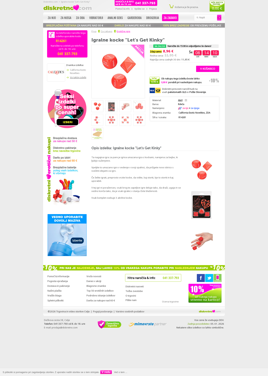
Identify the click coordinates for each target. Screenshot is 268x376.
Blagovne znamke (96, 286)
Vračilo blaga (54, 295)
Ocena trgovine (170, 301)
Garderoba (134, 17)
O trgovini (130, 295)
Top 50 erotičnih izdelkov (100, 290)
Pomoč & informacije (58, 276)
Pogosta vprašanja (57, 281)
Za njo (52, 17)
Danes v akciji (93, 281)
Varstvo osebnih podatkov (130, 311)
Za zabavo (170, 17)
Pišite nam (130, 300)
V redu (106, 372)
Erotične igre (123, 31)
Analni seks (115, 17)
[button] (207, 68)
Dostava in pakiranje (58, 286)
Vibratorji (96, 17)
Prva (93, 31)
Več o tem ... (120, 372)
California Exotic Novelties (78, 71)
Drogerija (152, 17)
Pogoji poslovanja (102, 311)
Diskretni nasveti (134, 286)
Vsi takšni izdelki (78, 77)
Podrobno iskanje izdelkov (100, 295)
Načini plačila (54, 290)
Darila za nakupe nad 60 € (100, 300)
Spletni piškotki (55, 300)
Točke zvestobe (134, 291)
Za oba (80, 17)
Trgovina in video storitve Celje (73, 311)
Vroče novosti (93, 276)
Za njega (66, 17)
